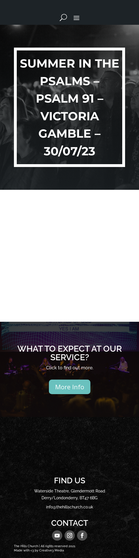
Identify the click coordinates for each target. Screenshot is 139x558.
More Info (69, 386)
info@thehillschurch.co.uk (69, 507)
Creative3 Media (51, 550)
